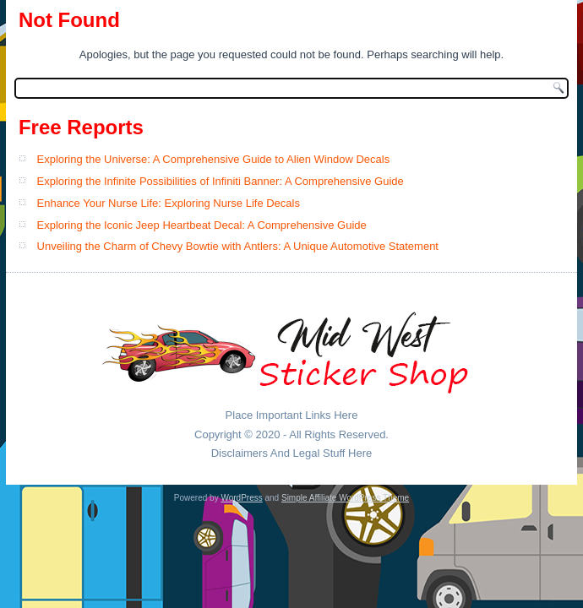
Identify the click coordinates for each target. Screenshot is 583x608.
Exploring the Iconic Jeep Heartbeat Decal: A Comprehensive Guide (202, 225)
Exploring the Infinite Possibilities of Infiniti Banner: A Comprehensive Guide (220, 181)
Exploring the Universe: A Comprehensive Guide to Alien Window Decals (213, 159)
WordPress (241, 497)
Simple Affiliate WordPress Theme (345, 497)
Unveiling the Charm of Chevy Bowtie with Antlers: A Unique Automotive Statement (238, 246)
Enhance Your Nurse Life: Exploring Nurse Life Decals (168, 203)
